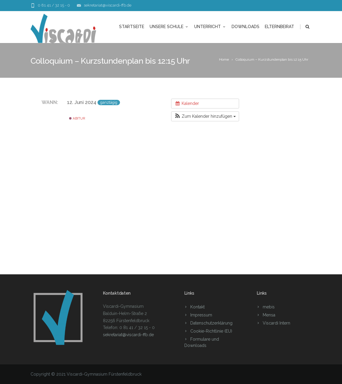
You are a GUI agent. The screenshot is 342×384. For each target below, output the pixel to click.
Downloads (245, 26)
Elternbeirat (279, 26)
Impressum (201, 315)
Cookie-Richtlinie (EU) (211, 331)
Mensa (269, 315)
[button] (205, 116)
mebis (269, 307)
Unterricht (210, 26)
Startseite (131, 26)
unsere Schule (169, 26)
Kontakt (197, 307)
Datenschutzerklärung (211, 323)
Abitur (77, 118)
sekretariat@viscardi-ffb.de (107, 5)
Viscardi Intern (276, 323)
